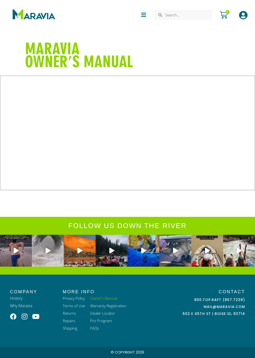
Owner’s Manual (103, 298)
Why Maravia (21, 305)
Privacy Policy (74, 298)
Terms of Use (74, 305)
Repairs (69, 320)
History (16, 298)
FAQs (94, 328)
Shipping (70, 328)
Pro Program (101, 320)
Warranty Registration (108, 305)
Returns (69, 313)
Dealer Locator (102, 313)
